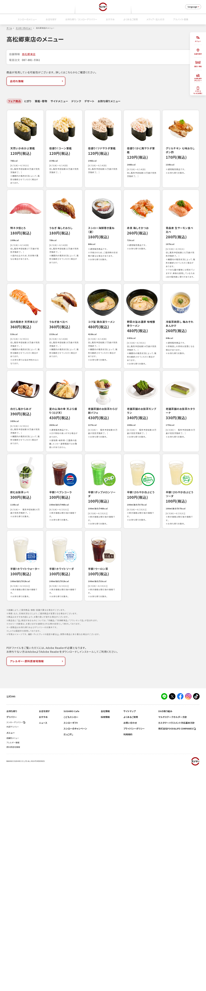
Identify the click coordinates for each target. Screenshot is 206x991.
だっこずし (68, 957)
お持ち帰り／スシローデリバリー (81, 19)
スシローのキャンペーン (75, 951)
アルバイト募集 (180, 19)
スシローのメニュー (27, 19)
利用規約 (127, 957)
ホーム (9, 28)
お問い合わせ (130, 945)
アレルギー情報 (12, 965)
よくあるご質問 (130, 19)
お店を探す (51, 19)
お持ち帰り (11, 934)
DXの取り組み (165, 934)
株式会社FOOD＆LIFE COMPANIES (177, 951)
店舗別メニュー (12, 961)
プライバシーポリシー (134, 951)
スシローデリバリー (15, 945)
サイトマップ (129, 934)
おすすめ (110, 19)
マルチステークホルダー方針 (172, 940)
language (194, 6)
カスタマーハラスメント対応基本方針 (176, 945)
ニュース (43, 945)
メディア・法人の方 (155, 19)
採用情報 (105, 940)
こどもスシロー (71, 940)
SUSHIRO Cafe (71, 934)
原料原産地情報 (13, 970)
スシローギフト (71, 945)
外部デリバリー (12, 949)
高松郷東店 (29, 54)
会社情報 (105, 934)
